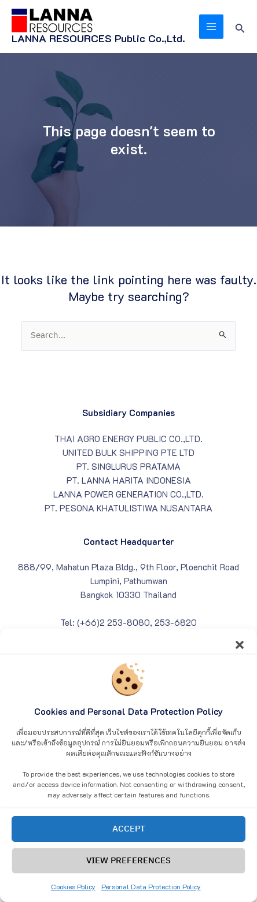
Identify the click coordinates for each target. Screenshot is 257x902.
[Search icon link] (240, 27)
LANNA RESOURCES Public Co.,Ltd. (98, 38)
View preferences (128, 873)
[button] (239, 656)
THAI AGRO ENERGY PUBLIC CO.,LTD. (128, 438)
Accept (128, 841)
